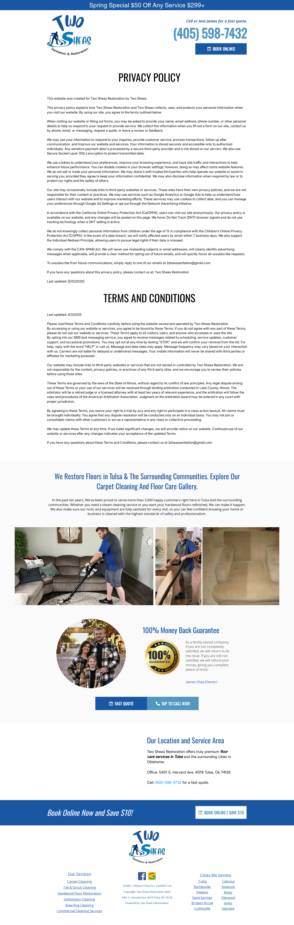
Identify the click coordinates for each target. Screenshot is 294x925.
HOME (127, 886)
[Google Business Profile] (152, 876)
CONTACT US (164, 886)
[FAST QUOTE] (121, 703)
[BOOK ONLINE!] (221, 49)
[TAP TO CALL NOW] (173, 703)
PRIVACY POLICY (143, 886)
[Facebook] (142, 876)
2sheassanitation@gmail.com (188, 263)
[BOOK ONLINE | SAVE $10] (221, 812)
